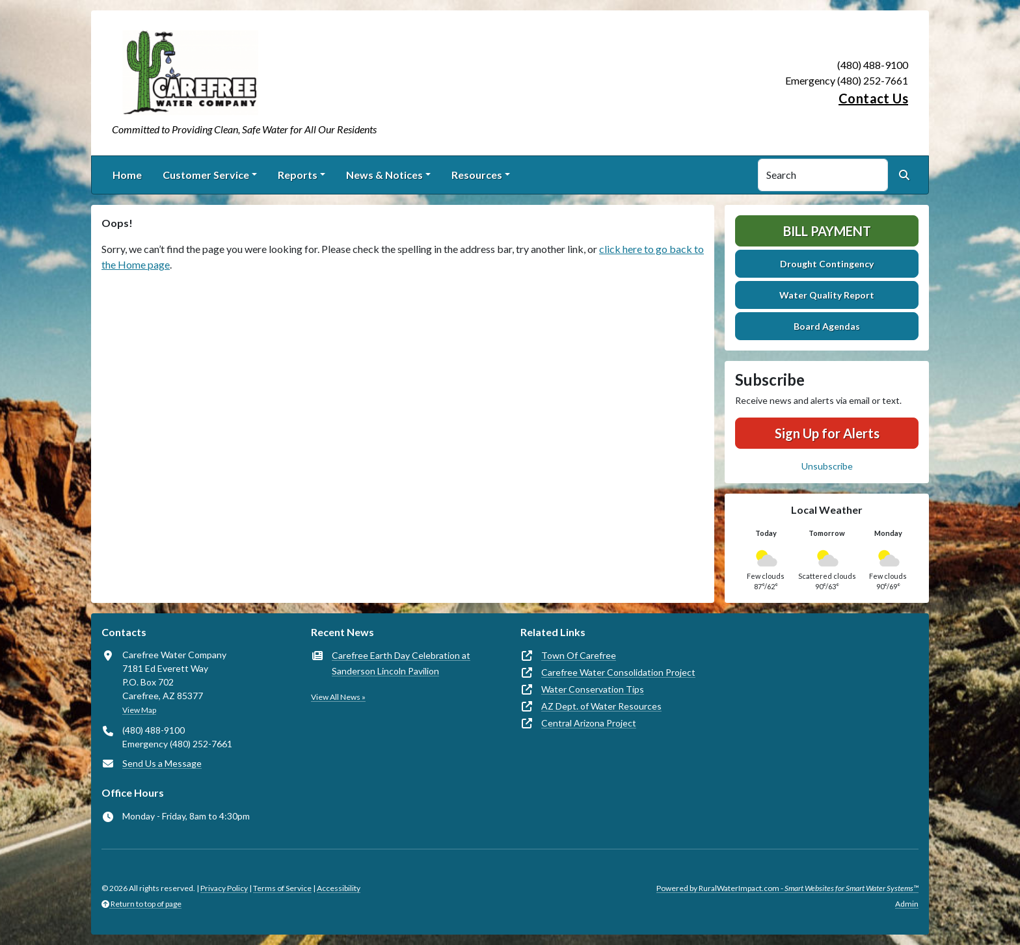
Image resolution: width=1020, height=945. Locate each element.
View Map (139, 710)
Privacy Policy (224, 888)
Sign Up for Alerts (827, 433)
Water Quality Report (826, 294)
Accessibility (338, 888)
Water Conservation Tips (592, 689)
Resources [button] (476, 174)
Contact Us (873, 98)
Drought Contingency (827, 263)
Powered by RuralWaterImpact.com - (787, 888)
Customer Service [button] (206, 174)
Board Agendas (827, 326)
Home (127, 174)
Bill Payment (827, 231)
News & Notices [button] (384, 174)
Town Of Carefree (578, 655)
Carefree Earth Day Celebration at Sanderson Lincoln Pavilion (401, 663)
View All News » (338, 697)
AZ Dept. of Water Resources (601, 706)
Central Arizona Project (588, 722)
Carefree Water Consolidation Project (618, 672)
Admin (907, 904)
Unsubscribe (827, 466)
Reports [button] (297, 174)
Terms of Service (282, 888)
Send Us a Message (162, 763)
